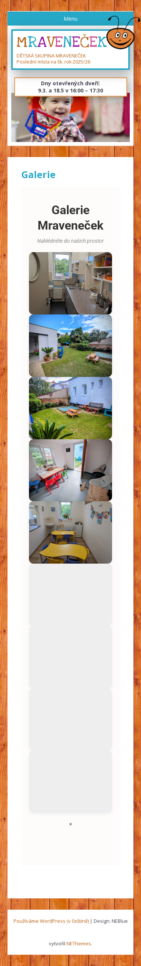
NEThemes (79, 943)
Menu (70, 18)
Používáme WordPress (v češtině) (51, 921)
